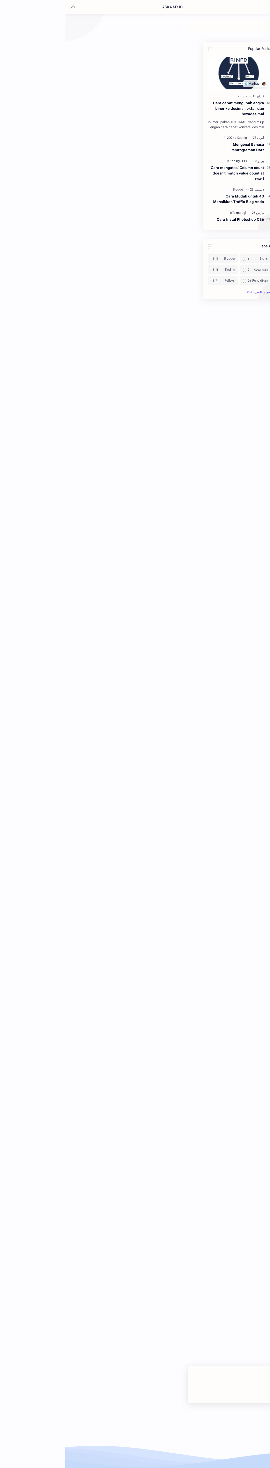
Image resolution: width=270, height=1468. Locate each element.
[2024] (34, 140)
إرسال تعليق (165, 1325)
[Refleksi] (87, 28)
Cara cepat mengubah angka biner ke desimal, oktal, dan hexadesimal (41, 111)
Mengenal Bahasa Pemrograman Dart (50, 150)
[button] (8, 7)
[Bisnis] (184, 28)
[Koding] (129, 28)
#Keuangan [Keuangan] (235, 1282)
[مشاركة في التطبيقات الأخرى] (142, 1296)
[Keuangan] (149, 28)
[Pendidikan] (108, 28)
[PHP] (48, 163)
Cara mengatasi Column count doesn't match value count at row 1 (40, 175)
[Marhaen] (226, 114)
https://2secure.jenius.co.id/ (117, 445)
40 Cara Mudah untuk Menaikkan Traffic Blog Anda (41, 201)
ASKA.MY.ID (225, 7)
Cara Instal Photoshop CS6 (43, 222)
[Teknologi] (70, 28)
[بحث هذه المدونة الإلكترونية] (170, 7)
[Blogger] (170, 28)
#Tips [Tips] (215, 1282)
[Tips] (47, 98)
